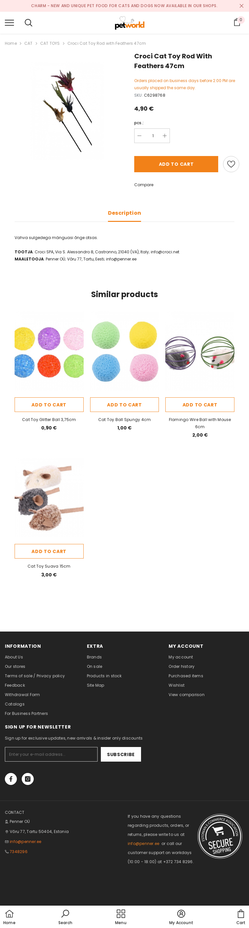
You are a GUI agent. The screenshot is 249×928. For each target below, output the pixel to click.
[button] (65, 917)
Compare (143, 184)
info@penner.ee (25, 841)
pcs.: (139, 123)
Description (124, 213)
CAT (28, 43)
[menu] (9, 22)
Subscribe (121, 754)
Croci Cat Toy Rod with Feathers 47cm (106, 43)
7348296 (19, 851)
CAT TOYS (50, 43)
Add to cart (176, 164)
